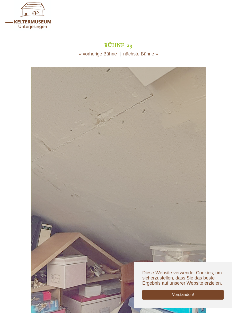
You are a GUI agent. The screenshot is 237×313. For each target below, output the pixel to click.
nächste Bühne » (140, 53)
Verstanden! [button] (183, 294)
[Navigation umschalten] (9, 22)
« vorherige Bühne (98, 53)
